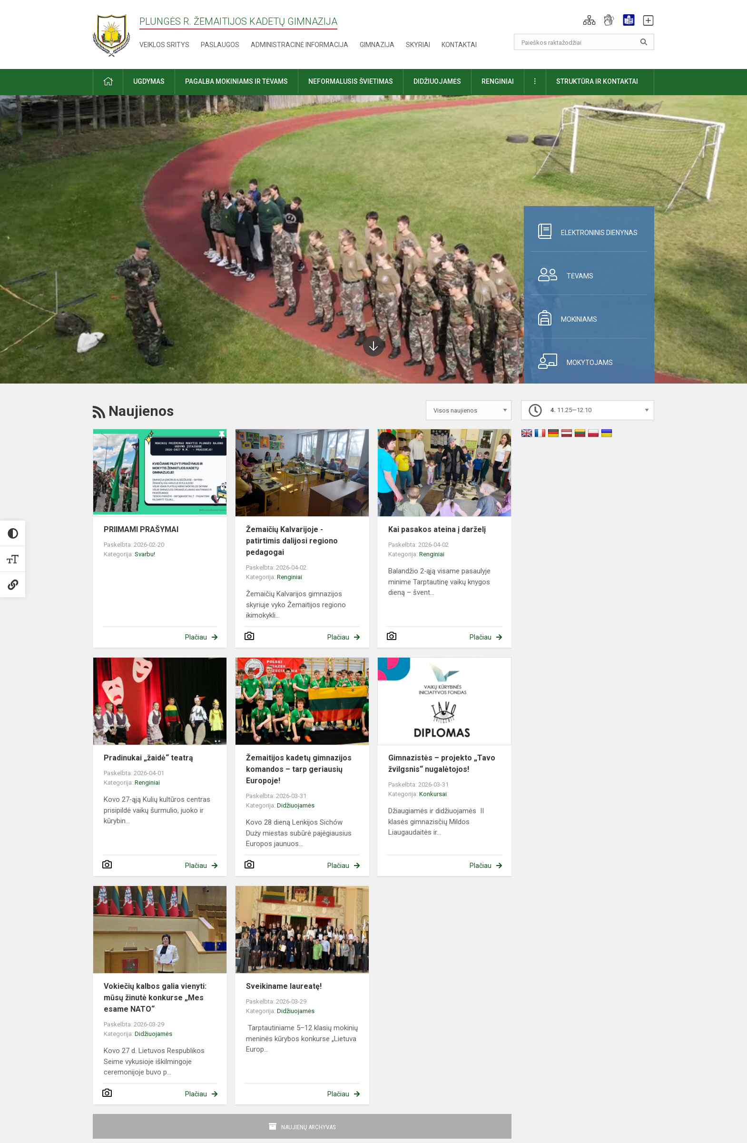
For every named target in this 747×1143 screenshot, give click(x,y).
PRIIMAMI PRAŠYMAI (141, 529)
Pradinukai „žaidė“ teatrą (148, 757)
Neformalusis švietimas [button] (350, 81)
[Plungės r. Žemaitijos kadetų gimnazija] (111, 32)
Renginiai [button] (498, 81)
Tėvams (562, 274)
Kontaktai (459, 45)
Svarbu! (145, 554)
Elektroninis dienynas (584, 231)
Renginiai (289, 577)
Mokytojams (572, 361)
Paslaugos (220, 45)
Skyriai (418, 45)
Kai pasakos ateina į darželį (437, 529)
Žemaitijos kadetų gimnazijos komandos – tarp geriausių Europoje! (299, 769)
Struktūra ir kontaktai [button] (597, 81)
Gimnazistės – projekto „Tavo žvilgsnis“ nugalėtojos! (441, 763)
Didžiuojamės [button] (437, 81)
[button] (589, 20)
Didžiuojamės (296, 805)
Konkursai (433, 794)
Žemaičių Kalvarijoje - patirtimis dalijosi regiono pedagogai (292, 541)
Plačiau (196, 637)
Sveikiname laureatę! (284, 986)
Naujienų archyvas (308, 1127)
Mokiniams (564, 317)
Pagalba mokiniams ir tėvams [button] (236, 81)
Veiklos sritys (164, 45)
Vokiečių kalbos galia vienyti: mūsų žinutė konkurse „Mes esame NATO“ (155, 998)
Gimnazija (377, 45)
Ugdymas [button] (149, 81)
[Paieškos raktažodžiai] (584, 42)
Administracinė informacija (299, 45)
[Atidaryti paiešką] (643, 42)
